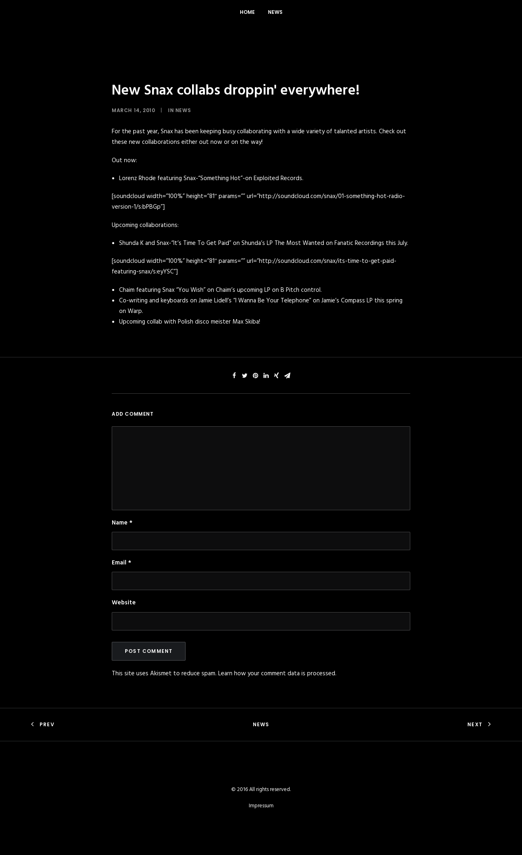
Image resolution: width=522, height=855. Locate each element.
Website (124, 603)
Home (247, 12)
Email (121, 563)
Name (122, 523)
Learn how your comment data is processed (276, 674)
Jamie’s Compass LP (347, 301)
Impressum (261, 806)
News (275, 12)
